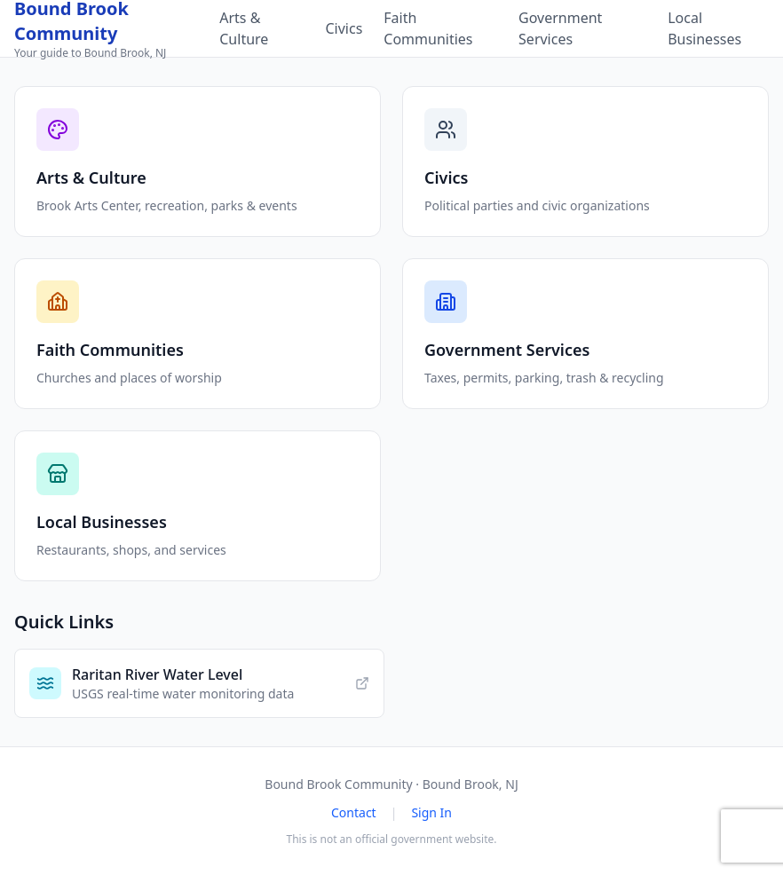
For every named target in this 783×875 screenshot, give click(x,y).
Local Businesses (704, 28)
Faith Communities (428, 28)
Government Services (560, 28)
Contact (353, 812)
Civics (343, 28)
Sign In (431, 812)
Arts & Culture (243, 28)
